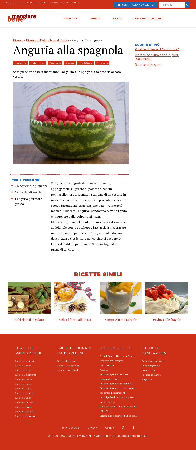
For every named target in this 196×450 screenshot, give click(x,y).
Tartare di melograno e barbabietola (118, 415)
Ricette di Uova (23, 388)
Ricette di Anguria (148, 65)
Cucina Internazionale (153, 361)
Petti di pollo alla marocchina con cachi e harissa (117, 399)
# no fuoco (55, 62)
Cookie (109, 427)
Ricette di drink (23, 406)
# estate (69, 62)
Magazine (147, 379)
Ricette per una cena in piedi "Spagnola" (157, 57)
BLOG (117, 18)
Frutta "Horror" (107, 365)
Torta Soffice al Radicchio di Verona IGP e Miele (118, 409)
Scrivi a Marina (70, 427)
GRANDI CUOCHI (148, 18)
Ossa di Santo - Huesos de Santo (117, 356)
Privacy (92, 427)
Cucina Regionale (151, 365)
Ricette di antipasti (25, 361)
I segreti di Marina (151, 374)
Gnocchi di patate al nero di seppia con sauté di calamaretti (118, 390)
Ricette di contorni (25, 393)
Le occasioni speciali (68, 365)
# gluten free (38, 62)
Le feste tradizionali (67, 370)
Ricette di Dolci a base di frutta (33, 3)
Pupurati (104, 369)
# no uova (102, 62)
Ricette (10, 3)
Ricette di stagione (67, 361)
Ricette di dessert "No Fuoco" (157, 49)
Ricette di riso (22, 370)
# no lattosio (85, 62)
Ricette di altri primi (25, 374)
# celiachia (20, 62)
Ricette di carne (23, 379)
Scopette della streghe (111, 360)
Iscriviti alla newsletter (136, 4)
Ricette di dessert (24, 402)
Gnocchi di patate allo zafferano (116, 383)
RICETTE (71, 18)
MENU (95, 18)
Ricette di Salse (23, 397)
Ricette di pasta (23, 365)
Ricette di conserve (25, 416)
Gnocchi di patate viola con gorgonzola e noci (114, 376)
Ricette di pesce (23, 384)
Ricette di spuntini (24, 411)
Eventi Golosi (149, 370)
